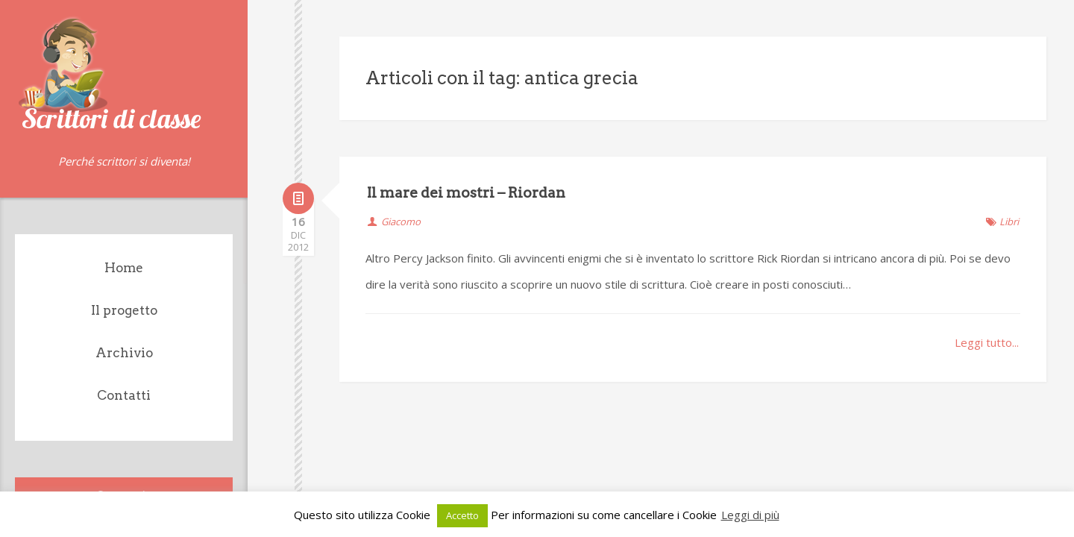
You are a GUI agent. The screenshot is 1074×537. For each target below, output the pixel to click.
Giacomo (401, 221)
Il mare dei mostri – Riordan (466, 192)
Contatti (124, 395)
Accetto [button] (462, 515)
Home (123, 267)
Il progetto (124, 310)
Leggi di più (750, 514)
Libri (1009, 221)
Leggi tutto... (987, 342)
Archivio (124, 352)
